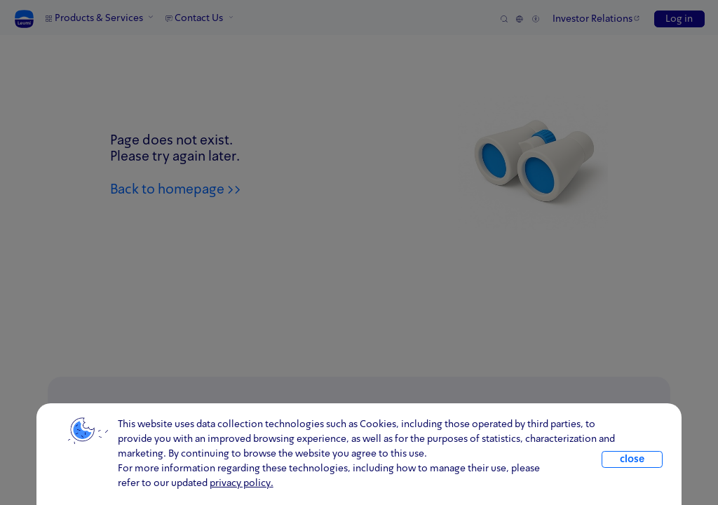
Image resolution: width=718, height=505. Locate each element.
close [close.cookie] (632, 459)
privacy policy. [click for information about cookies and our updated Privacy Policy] (241, 483)
